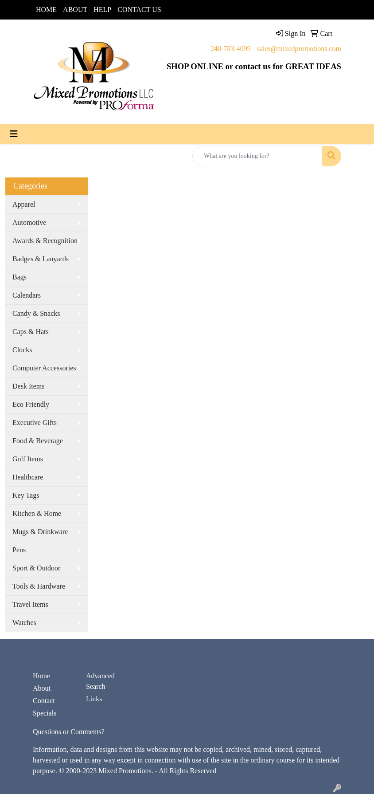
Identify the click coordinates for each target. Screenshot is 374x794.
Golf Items (27, 459)
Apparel (23, 204)
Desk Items (28, 386)
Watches (24, 622)
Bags (19, 277)
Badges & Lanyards (40, 259)
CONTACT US (139, 9)
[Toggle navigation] (13, 134)
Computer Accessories (44, 368)
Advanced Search (100, 681)
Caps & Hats (30, 331)
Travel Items (30, 604)
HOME (46, 9)
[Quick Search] (257, 156)
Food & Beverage (37, 440)
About (42, 688)
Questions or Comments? (69, 731)
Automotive (29, 222)
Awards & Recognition (45, 240)
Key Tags (25, 495)
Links (94, 699)
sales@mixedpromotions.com (299, 48)
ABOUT (75, 9)
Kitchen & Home (36, 513)
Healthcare (27, 477)
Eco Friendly (30, 404)
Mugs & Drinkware (40, 531)
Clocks (22, 350)
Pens (19, 550)
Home (41, 676)
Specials (44, 713)
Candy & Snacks (36, 313)
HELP (102, 9)
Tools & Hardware (38, 586)
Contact (44, 700)
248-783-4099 (230, 48)
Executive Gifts (34, 422)
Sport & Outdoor (36, 568)
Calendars (26, 295)
